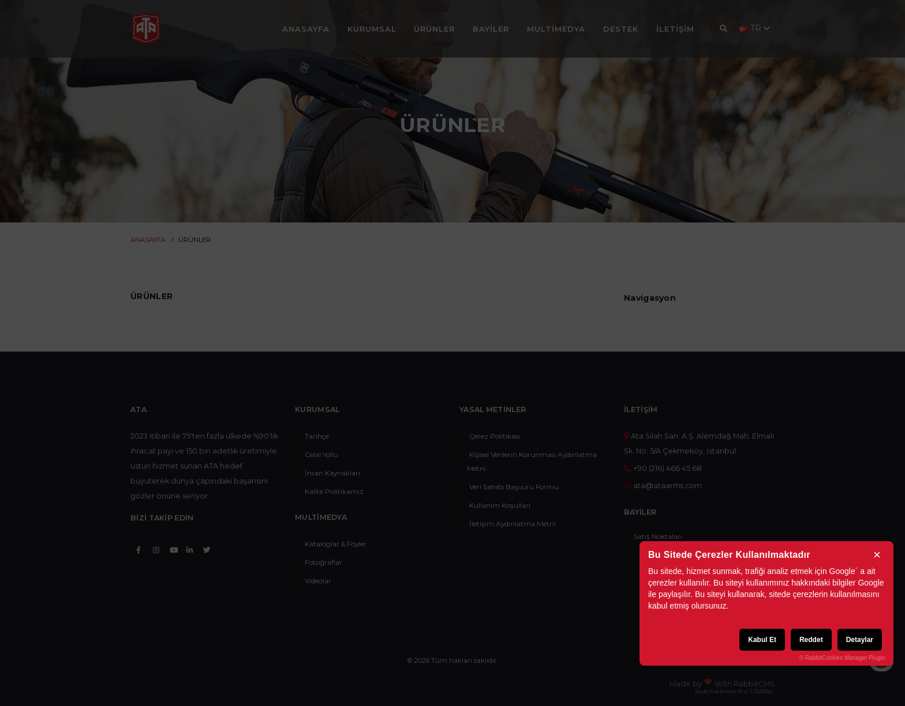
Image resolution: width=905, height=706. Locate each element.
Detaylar (859, 640)
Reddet (811, 640)
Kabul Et (762, 640)
